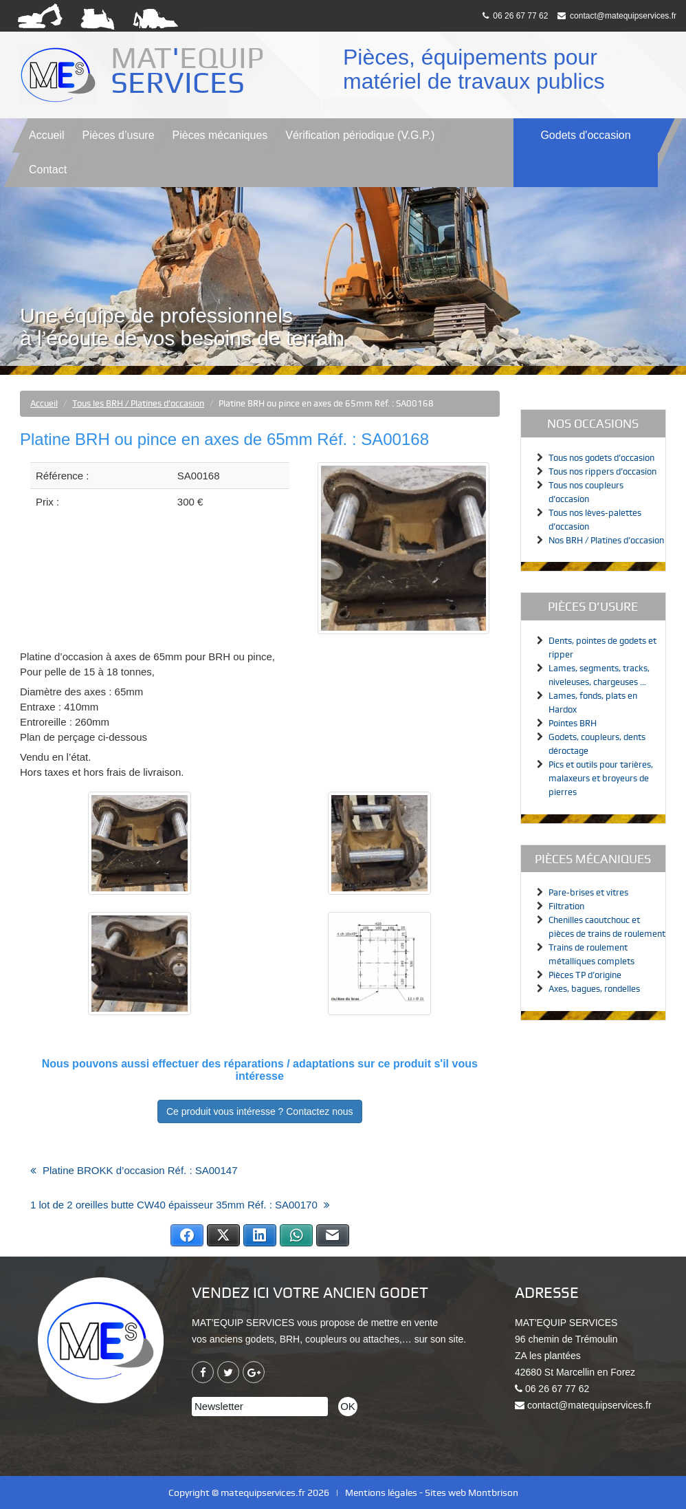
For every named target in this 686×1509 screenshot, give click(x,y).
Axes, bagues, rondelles (594, 989)
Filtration (566, 906)
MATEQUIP (191, 70)
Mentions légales (381, 1492)
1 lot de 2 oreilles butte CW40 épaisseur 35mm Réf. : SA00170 (174, 1205)
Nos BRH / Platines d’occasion (606, 540)
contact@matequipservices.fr (616, 16)
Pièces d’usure (118, 135)
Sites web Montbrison (471, 1492)
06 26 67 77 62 (515, 16)
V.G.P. (359, 135)
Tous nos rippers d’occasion (602, 471)
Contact (48, 169)
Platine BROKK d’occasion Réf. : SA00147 (140, 1170)
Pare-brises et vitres (588, 892)
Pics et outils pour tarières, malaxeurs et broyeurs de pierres (601, 778)
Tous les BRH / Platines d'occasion (138, 403)
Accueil (47, 135)
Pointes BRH (573, 723)
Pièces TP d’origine (585, 975)
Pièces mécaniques (220, 135)
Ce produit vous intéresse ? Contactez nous (259, 1111)
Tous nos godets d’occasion (601, 458)
